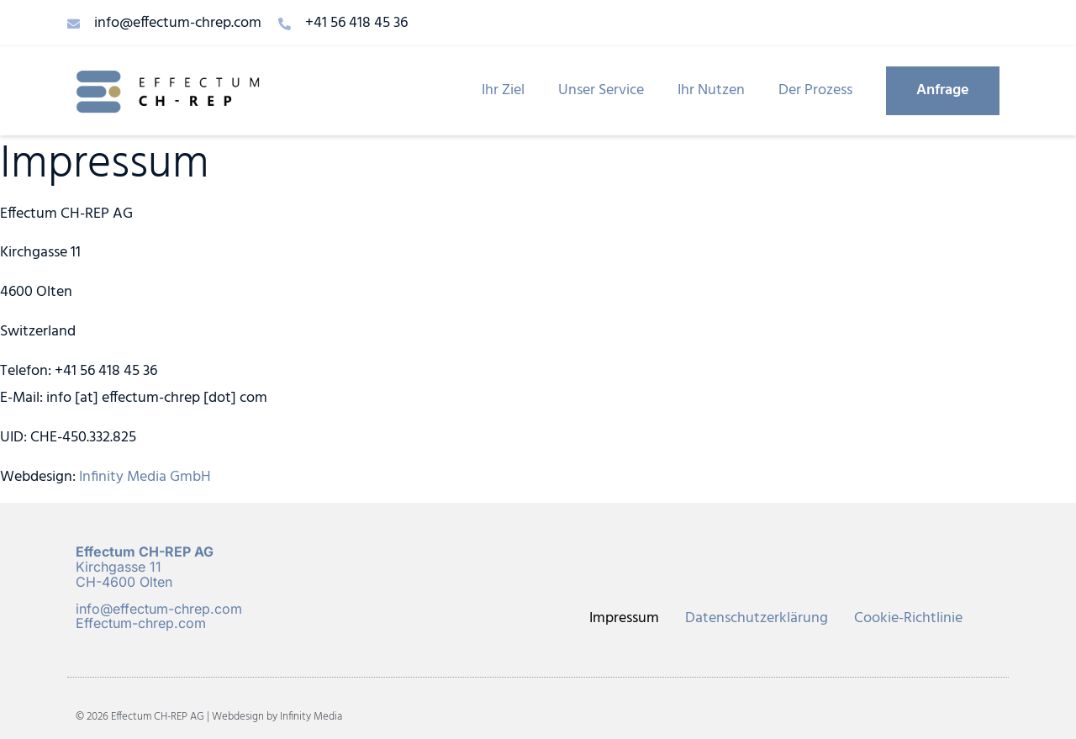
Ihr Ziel (503, 90)
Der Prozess (815, 90)
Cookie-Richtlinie (908, 618)
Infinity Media (311, 717)
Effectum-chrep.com (141, 623)
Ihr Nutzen (711, 90)
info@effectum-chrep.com (159, 608)
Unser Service (601, 90)
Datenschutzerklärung (756, 618)
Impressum (624, 618)
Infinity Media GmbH (145, 477)
